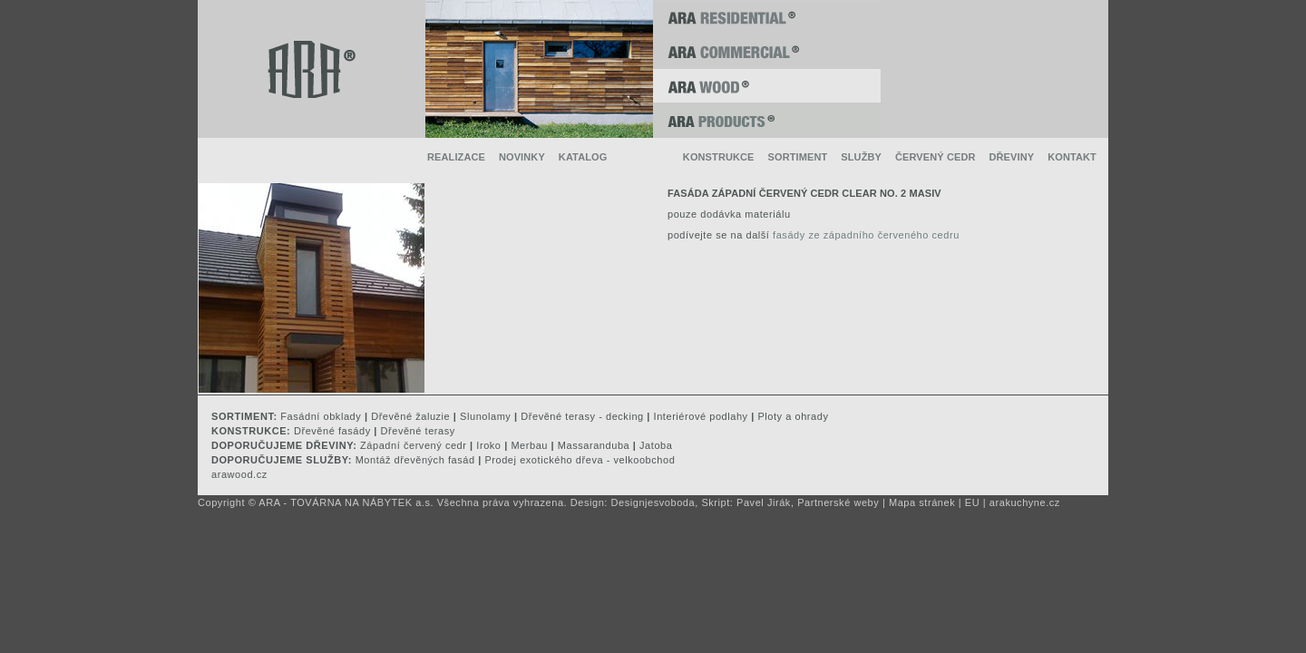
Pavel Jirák (763, 502)
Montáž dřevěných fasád (415, 459)
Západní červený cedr (413, 445)
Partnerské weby (838, 502)
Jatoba (655, 445)
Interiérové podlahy (701, 416)
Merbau (529, 445)
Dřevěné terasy (418, 430)
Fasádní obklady (320, 416)
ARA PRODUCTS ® (767, 120)
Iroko (488, 445)
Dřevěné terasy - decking (582, 416)
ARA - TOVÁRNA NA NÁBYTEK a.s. (346, 502)
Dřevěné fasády (332, 430)
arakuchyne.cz (1024, 502)
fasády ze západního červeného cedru (866, 234)
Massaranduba (593, 445)
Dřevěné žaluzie (410, 416)
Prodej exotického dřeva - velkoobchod (579, 459)
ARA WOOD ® (767, 86)
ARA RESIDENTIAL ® (767, 17)
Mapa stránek (922, 502)
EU (972, 502)
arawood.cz (239, 474)
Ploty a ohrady (792, 416)
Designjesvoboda (653, 502)
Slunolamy (485, 416)
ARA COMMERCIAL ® (767, 51)
